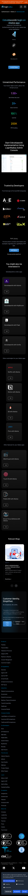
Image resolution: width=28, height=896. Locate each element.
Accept (25, 891)
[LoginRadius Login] (21, 6)
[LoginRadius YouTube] (23, 868)
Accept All (17, 891)
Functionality (20, 884)
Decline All (8, 891)
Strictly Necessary (9, 880)
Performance (20, 880)
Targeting (7, 884)
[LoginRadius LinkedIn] (4, 868)
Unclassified (7, 887)
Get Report (19, 2)
